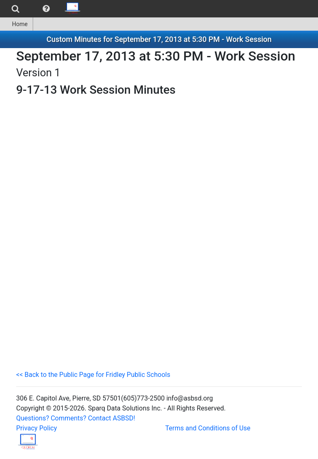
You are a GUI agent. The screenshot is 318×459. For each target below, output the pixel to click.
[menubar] (43, 8)
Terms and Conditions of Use (208, 428)
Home (16, 24)
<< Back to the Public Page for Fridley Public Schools (93, 375)
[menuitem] (15, 8)
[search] (15, 8)
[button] (46, 9)
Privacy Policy (36, 428)
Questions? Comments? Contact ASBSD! (75, 418)
